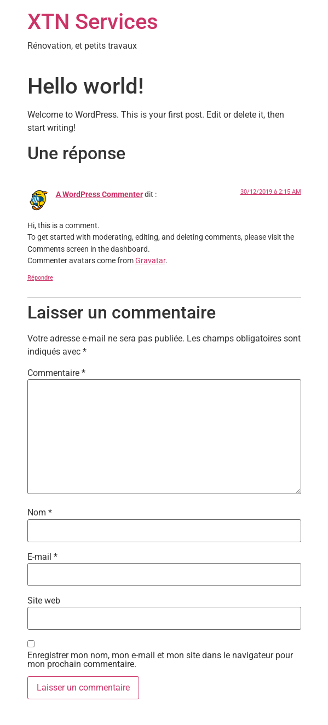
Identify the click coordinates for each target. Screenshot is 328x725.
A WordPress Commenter (99, 194)
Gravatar (150, 260)
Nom (39, 512)
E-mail (42, 557)
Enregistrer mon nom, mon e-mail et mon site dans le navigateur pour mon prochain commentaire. (160, 660)
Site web (43, 600)
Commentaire (56, 373)
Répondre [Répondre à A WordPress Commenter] (40, 277)
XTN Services (92, 21)
